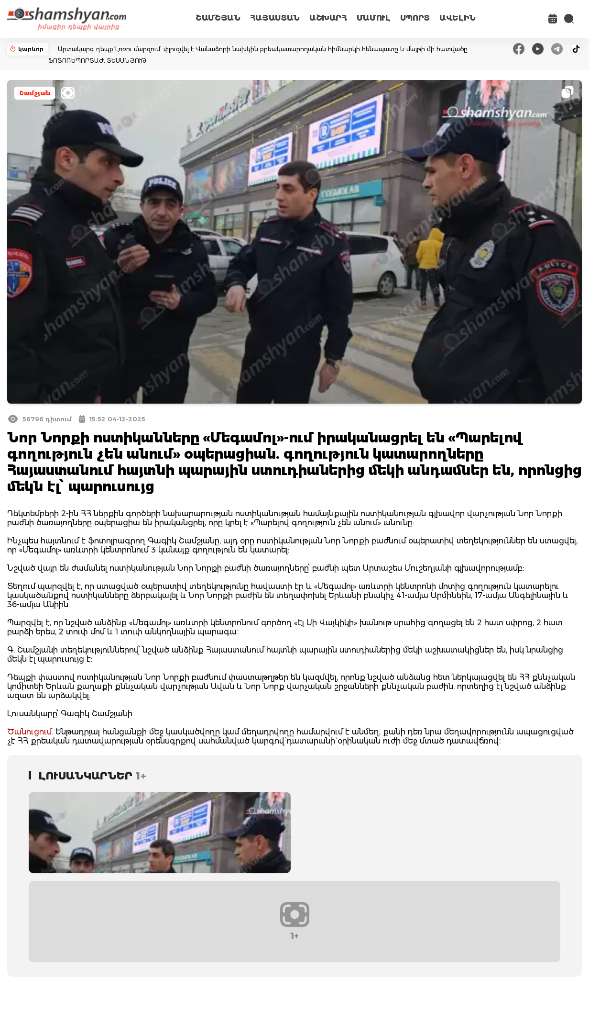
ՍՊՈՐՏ (415, 18)
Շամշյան (34, 93)
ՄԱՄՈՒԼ (374, 18)
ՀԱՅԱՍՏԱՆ (275, 18)
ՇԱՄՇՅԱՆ (218, 18)
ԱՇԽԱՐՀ (328, 18)
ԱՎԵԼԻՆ (457, 18)
